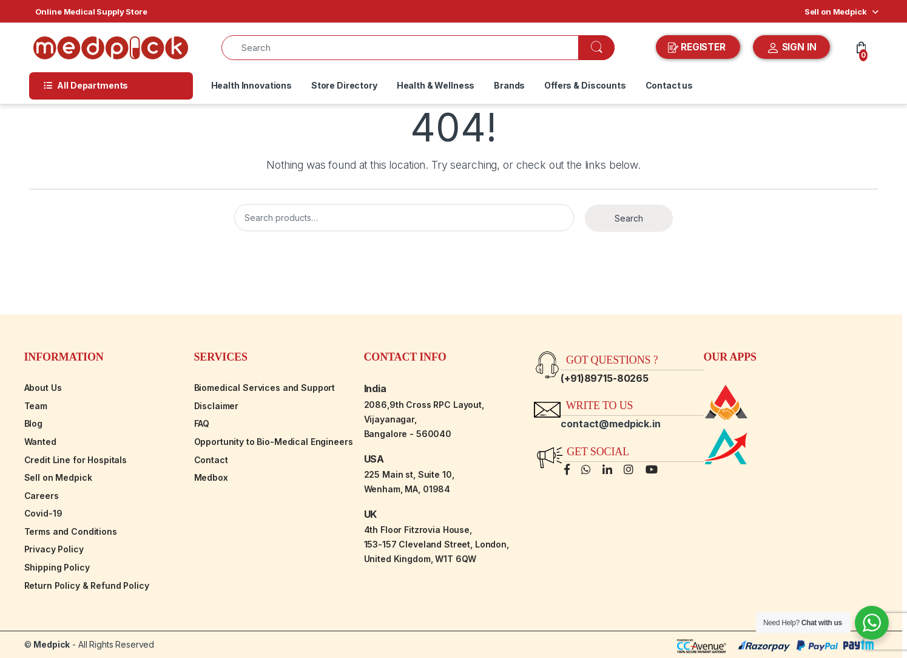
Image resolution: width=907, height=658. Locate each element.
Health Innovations (251, 85)
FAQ (202, 423)
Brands (509, 85)
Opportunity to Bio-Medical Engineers (273, 441)
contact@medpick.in (610, 424)
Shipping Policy (57, 567)
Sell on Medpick (835, 11)
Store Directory (344, 85)
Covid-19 (43, 513)
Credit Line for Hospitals (75, 460)
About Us (43, 387)
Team (35, 406)
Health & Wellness (436, 85)
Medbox (211, 477)
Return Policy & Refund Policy (86, 585)
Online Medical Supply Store (91, 11)
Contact (211, 460)
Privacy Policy (54, 549)
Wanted (40, 441)
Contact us (669, 85)
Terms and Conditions (70, 531)
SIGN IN (791, 48)
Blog (33, 423)
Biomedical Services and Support (264, 387)
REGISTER (698, 47)
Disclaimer (216, 406)
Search (629, 218)
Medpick (51, 644)
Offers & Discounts (584, 85)
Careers (41, 495)
